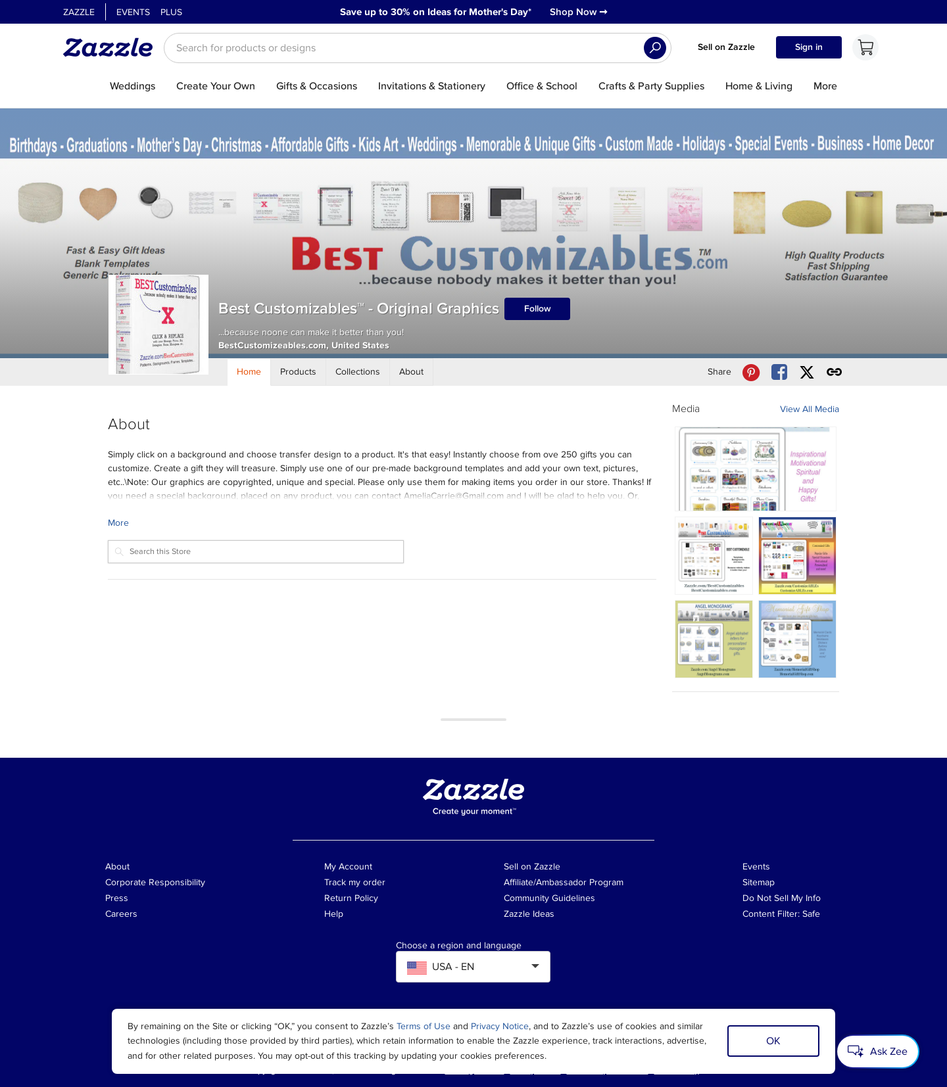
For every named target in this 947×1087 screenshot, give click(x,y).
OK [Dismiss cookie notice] (773, 1041)
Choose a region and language (459, 945)
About (117, 866)
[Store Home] (249, 372)
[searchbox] (417, 48)
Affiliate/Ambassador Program (563, 882)
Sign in (809, 47)
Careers (121, 913)
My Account (348, 866)
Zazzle (79, 12)
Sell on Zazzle (726, 47)
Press (116, 898)
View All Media (809, 409)
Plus (171, 12)
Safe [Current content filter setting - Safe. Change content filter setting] (811, 913)
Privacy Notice (500, 1026)
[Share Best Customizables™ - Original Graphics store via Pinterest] (751, 372)
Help (333, 913)
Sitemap (758, 882)
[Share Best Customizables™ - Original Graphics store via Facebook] (779, 372)
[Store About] (411, 372)
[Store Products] (298, 372)
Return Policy (351, 898)
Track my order (354, 882)
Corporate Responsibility (155, 882)
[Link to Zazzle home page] (112, 47)
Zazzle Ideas (529, 913)
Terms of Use (423, 1026)
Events (133, 12)
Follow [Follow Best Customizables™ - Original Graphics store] (537, 308)
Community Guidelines (549, 898)
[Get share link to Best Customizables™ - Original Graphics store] (834, 372)
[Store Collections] (358, 372)
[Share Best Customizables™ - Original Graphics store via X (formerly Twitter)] (806, 372)
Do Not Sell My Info (781, 898)
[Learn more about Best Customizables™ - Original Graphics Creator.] (382, 523)
